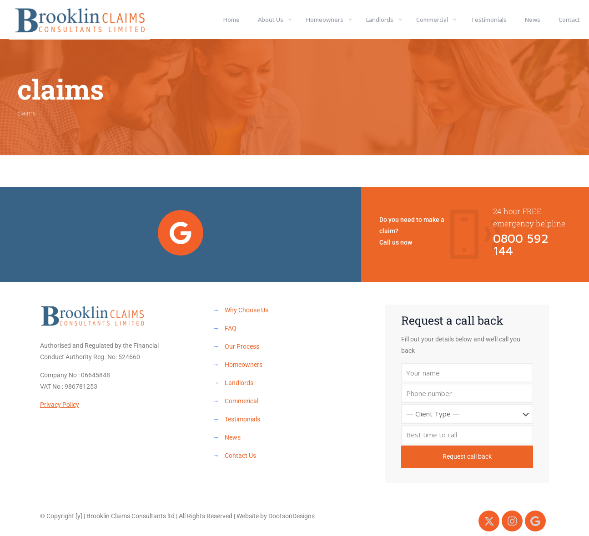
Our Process (242, 346)
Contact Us (240, 455)
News (233, 437)
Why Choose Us (246, 310)
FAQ (231, 328)
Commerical (241, 401)
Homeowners (243, 364)
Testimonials (242, 419)
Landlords (239, 382)
